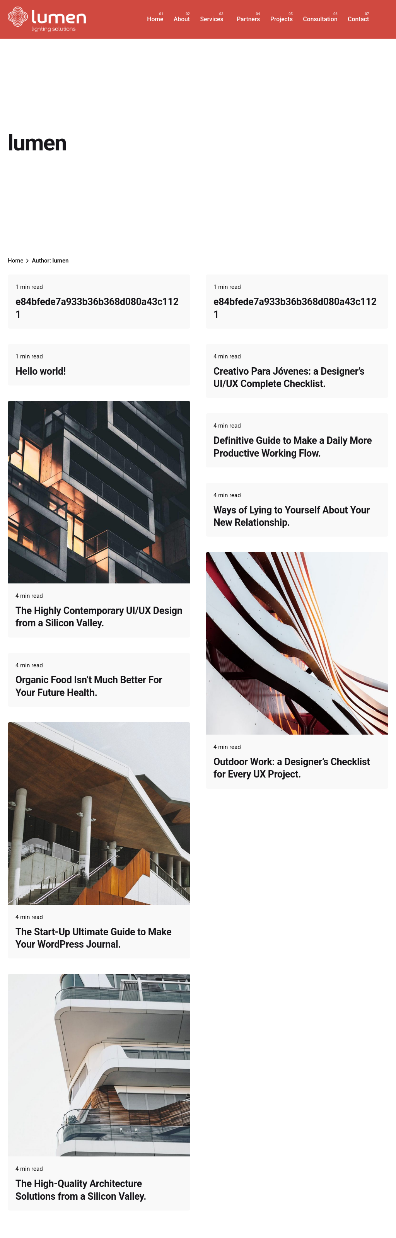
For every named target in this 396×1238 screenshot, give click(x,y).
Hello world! (40, 371)
